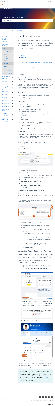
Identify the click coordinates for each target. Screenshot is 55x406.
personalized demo (40, 379)
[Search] (52, 20)
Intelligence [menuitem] (5, 106)
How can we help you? (14, 17)
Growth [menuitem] (4, 97)
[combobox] (26, 20)
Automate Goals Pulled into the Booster (36, 65)
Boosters (19, 30)
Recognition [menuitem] (5, 87)
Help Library (5, 30)
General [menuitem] (4, 100)
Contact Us (50, 1)
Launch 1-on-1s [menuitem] (8, 51)
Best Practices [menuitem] (8, 73)
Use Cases (24, 59)
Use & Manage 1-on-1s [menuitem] (8, 59)
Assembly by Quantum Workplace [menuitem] (5, 119)
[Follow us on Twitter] (43, 397)
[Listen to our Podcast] (49, 397)
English (49, 404)
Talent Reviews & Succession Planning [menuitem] (5, 92)
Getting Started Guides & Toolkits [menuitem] (4, 39)
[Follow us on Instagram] (46, 397)
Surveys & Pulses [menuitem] (5, 44)
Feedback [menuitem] (5, 81)
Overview (23, 55)
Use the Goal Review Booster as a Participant (33, 68)
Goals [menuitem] (3, 84)
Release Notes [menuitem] (6, 103)
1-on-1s (12, 30)
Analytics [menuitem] (6, 66)
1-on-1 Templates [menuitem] (7, 55)
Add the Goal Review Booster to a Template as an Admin (36, 62)
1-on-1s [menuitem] (4, 48)
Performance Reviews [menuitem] (6, 77)
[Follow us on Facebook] (40, 397)
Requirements (25, 57)
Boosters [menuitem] (6, 63)
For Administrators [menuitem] (8, 70)
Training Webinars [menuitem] (5, 114)
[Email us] (52, 397)
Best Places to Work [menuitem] (6, 109)
